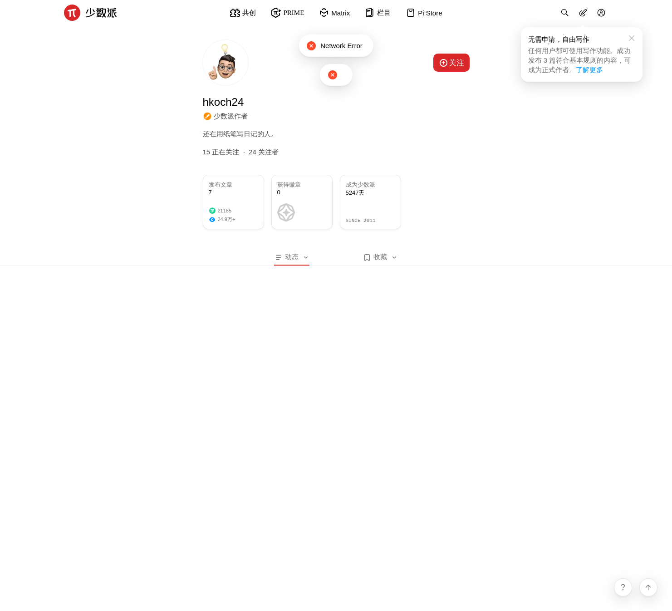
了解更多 (589, 70)
